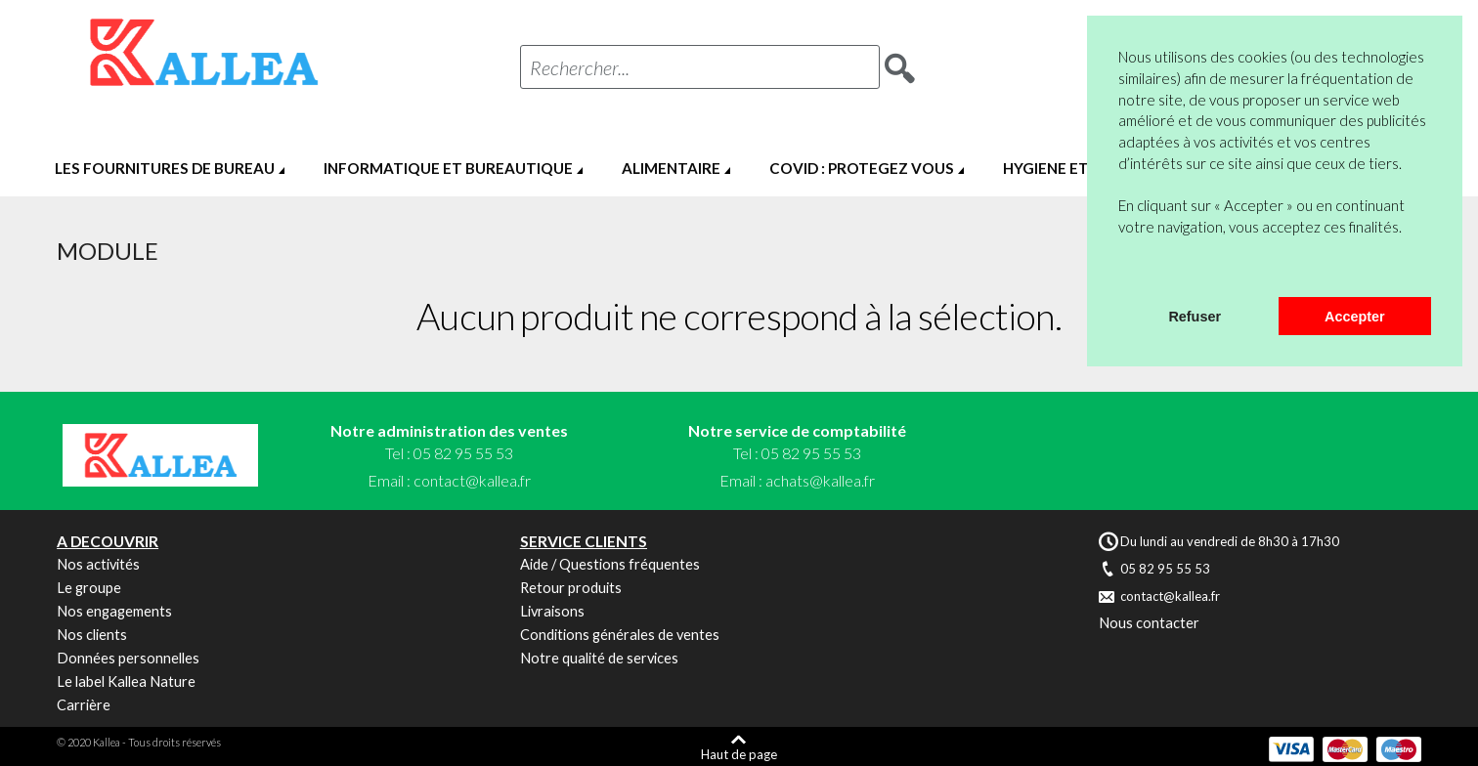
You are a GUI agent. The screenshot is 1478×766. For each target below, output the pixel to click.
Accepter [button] (1355, 316)
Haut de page (739, 753)
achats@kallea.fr (820, 480)
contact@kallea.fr (472, 480)
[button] (1121, 272)
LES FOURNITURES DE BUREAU (165, 168)
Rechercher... (580, 67)
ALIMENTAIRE (671, 168)
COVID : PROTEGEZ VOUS (861, 168)
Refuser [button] (1194, 316)
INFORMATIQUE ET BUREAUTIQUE (448, 168)
